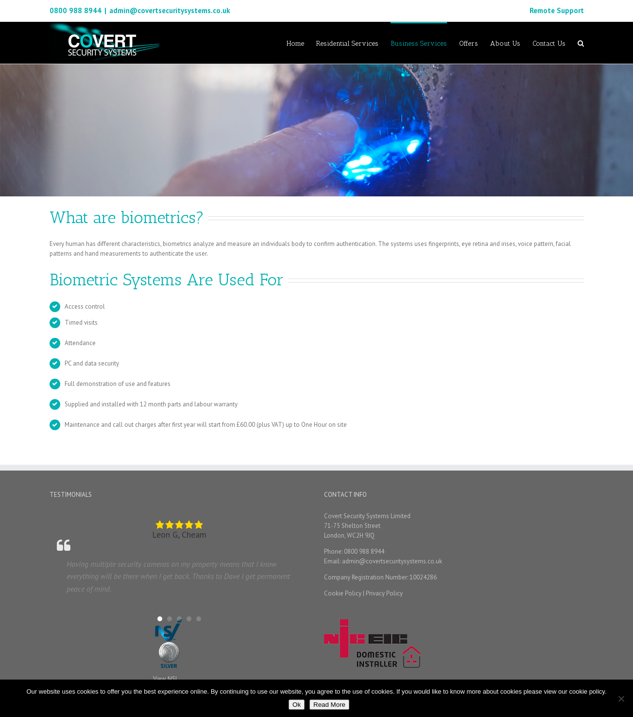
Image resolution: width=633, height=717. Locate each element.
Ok (296, 704)
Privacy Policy (384, 593)
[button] (159, 618)
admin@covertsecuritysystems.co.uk (169, 10)
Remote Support (557, 10)
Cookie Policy (342, 593)
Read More (329, 704)
